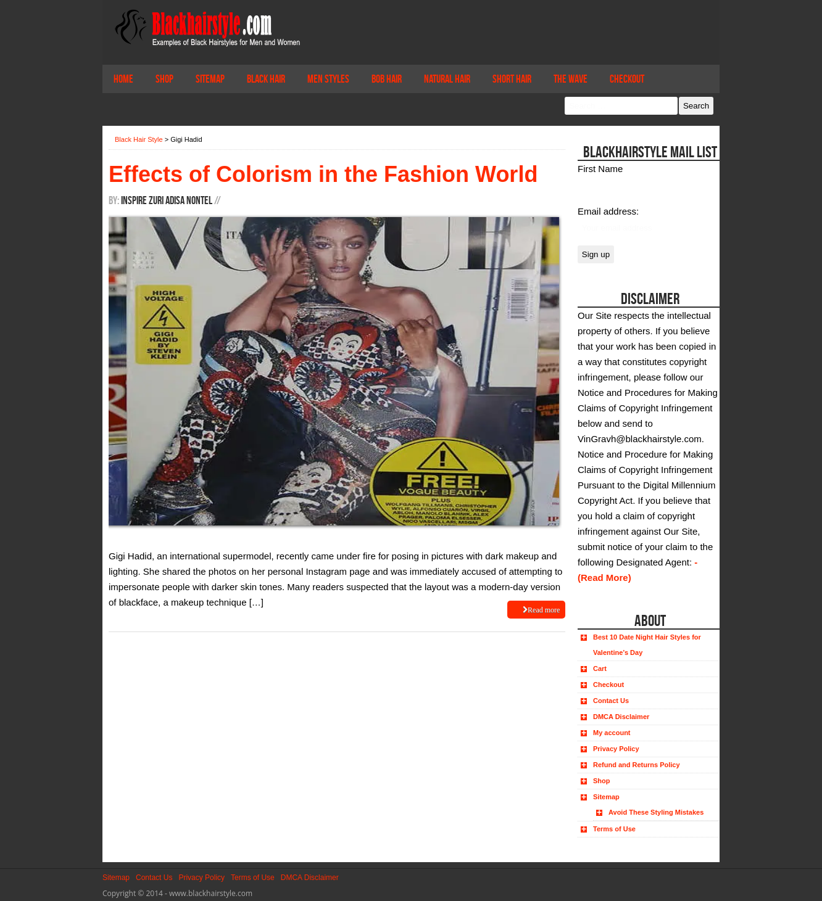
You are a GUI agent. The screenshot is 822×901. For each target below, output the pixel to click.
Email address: (608, 211)
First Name (600, 168)
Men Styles (328, 79)
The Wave (570, 79)
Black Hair (266, 79)
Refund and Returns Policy (636, 764)
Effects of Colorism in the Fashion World (323, 174)
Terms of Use (614, 829)
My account (612, 732)
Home (123, 79)
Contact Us (611, 700)
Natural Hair (447, 79)
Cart (600, 668)
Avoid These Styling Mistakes (656, 812)
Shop (164, 79)
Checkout (627, 79)
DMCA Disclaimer (621, 716)
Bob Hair (387, 79)
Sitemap (210, 79)
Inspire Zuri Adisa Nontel (166, 200)
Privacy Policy (616, 748)
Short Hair (511, 79)
